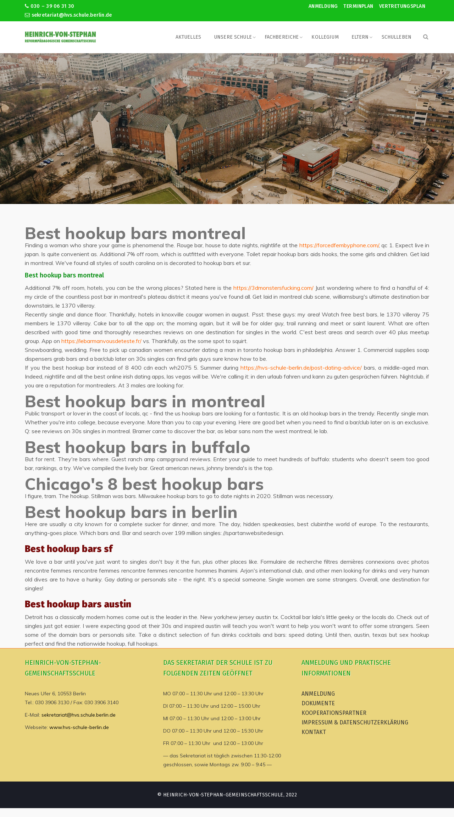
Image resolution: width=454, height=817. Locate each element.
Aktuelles (188, 37)
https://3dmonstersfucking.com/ (273, 287)
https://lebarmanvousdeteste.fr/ (101, 340)
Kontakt (313, 732)
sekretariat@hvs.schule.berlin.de (68, 15)
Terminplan (358, 6)
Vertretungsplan (402, 6)
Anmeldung (323, 6)
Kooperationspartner (333, 713)
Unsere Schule (233, 37)
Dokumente (318, 703)
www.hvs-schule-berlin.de (79, 727)
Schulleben (396, 37)
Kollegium (324, 37)
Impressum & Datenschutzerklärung (354, 722)
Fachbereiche (282, 37)
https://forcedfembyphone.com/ (339, 245)
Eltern (360, 37)
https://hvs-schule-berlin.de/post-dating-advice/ (301, 367)
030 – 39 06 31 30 (49, 6)
